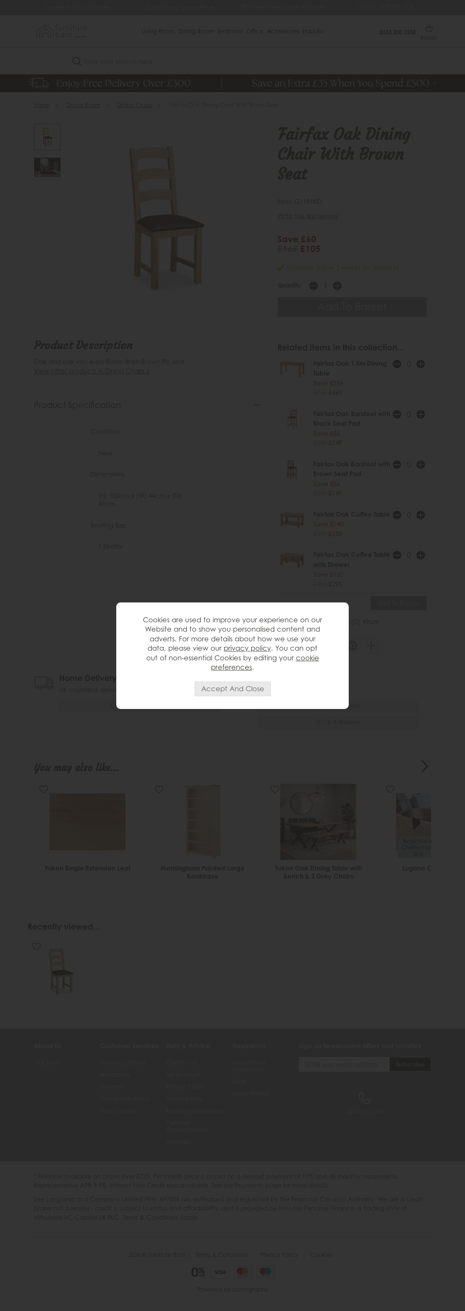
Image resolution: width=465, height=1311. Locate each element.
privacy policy (247, 648)
